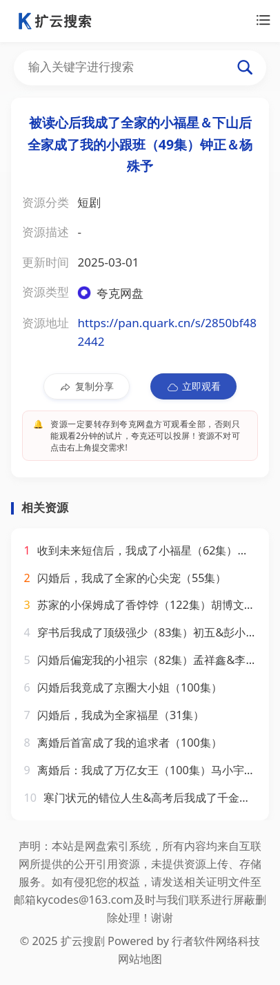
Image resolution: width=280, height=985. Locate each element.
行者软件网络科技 (216, 940)
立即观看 (193, 386)
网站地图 (140, 958)
